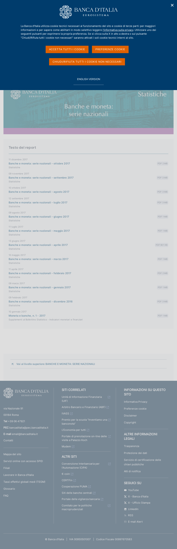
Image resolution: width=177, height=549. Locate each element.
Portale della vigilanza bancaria (81, 499)
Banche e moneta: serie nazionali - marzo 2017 (38, 259)
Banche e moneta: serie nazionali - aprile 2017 (38, 245)
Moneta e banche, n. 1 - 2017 (27, 315)
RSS (128, 515)
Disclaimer (130, 415)
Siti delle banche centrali (77, 492)
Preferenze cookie (135, 408)
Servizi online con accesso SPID (23, 461)
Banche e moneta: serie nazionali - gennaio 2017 (40, 287)
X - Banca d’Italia (136, 496)
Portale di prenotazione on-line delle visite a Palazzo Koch (84, 438)
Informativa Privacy (135, 401)
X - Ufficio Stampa (137, 502)
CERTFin (67, 480)
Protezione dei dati (135, 453)
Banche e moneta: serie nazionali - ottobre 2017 (39, 163)
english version (88, 81)
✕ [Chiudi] (172, 5)
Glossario (9, 488)
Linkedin (131, 509)
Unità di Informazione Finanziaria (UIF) (82, 399)
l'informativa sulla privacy (118, 30)
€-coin (66, 474)
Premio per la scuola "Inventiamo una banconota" (84, 421)
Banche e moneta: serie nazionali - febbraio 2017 (40, 273)
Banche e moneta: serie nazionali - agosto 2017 (39, 191)
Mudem (66, 446)
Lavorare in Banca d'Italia (18, 475)
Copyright (130, 422)
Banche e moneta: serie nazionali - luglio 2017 (38, 202)
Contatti (8, 440)
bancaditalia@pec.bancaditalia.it (28, 427)
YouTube (131, 490)
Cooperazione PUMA (74, 486)
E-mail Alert (133, 521)
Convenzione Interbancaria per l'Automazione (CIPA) (81, 465)
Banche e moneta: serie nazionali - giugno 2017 (39, 216)
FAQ (5, 495)
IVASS (65, 413)
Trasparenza (131, 446)
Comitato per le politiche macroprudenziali (77, 507)
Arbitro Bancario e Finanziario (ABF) (83, 407)
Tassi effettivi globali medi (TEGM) (24, 481)
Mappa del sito (12, 454)
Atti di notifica (132, 471)
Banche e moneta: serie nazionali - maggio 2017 (39, 230)
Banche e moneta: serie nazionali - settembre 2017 (41, 177)
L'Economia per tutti (74, 430)
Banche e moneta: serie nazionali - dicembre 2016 (41, 301)
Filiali (6, 468)
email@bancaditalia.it (25, 434)
